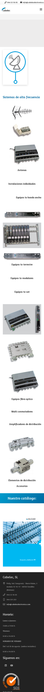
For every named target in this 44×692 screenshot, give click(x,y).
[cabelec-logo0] (6, 9)
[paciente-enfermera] (22, 30)
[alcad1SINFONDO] (22, 24)
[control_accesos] (22, 36)
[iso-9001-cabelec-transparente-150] (22, 681)
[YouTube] (12, 665)
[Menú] (41, 9)
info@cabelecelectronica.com (18, 604)
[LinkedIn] (6, 665)
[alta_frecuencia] (22, 42)
